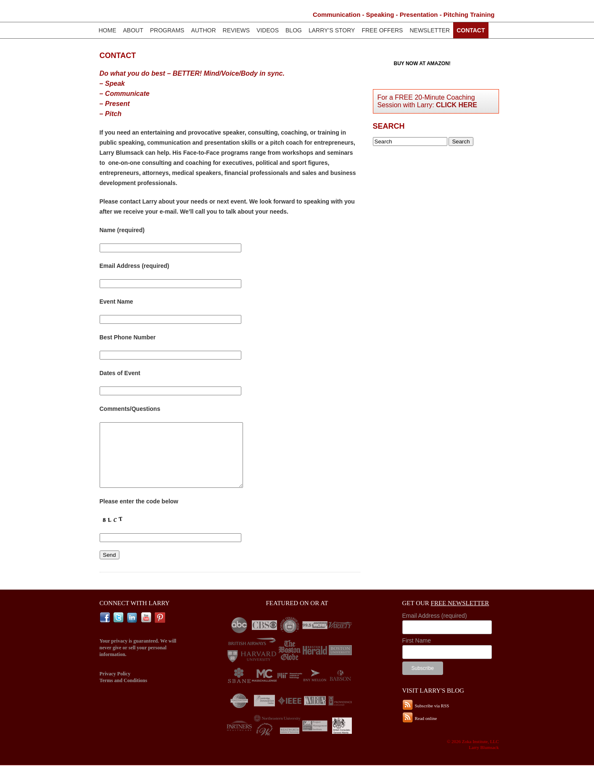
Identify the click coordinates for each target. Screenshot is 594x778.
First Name (416, 653)
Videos (267, 30)
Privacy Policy (115, 686)
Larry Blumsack (169, 13)
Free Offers (382, 30)
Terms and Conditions (124, 693)
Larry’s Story (332, 30)
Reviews (236, 30)
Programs (167, 30)
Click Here (456, 104)
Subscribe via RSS (432, 718)
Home (107, 30)
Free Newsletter (460, 615)
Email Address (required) (434, 628)
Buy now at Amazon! (422, 63)
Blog (293, 30)
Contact (471, 30)
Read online (426, 730)
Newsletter (429, 30)
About (133, 30)
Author (203, 30)
